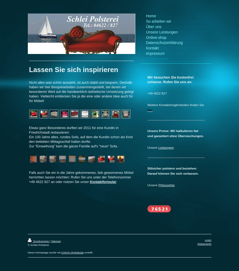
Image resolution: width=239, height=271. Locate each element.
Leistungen (166, 147)
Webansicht (204, 243)
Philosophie (167, 185)
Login (208, 240)
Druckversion (39, 241)
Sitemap (56, 241)
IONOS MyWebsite (72, 252)
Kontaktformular (103, 182)
